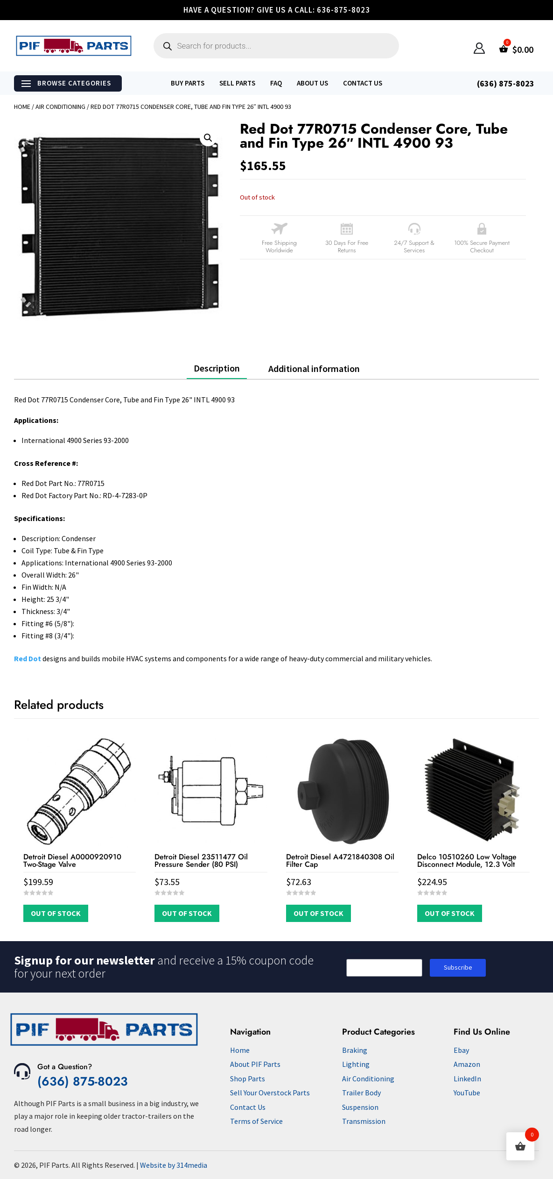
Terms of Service (256, 1121)
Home (22, 106)
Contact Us (362, 83)
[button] (208, 137)
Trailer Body (361, 1092)
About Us (312, 83)
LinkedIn (467, 1078)
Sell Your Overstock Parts (270, 1092)
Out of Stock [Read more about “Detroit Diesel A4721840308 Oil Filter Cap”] (318, 913)
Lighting (356, 1064)
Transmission (363, 1121)
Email (353, 950)
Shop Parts (247, 1078)
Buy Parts (187, 83)
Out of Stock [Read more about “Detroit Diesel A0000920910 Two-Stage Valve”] (56, 913)
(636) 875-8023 (82, 1081)
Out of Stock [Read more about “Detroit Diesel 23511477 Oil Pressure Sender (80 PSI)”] (187, 913)
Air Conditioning (60, 106)
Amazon (467, 1064)
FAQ (276, 83)
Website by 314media (173, 1165)
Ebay (461, 1050)
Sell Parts (237, 83)
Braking (354, 1050)
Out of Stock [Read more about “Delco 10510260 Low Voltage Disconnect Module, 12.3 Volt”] (450, 913)
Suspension (360, 1107)
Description (217, 368)
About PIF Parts (255, 1064)
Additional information (314, 368)
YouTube (467, 1092)
